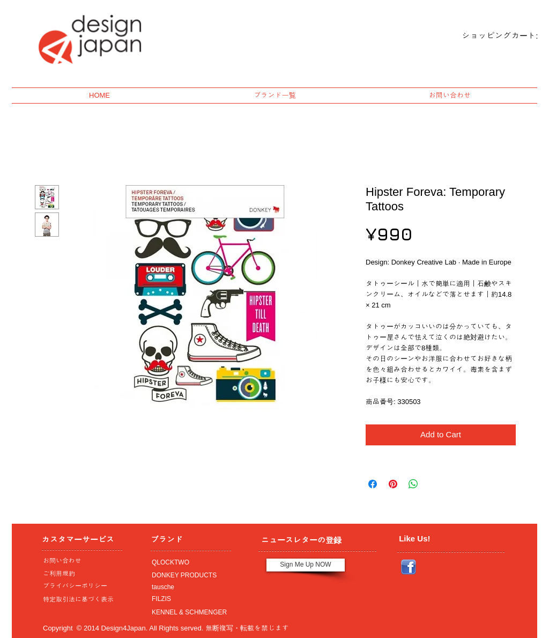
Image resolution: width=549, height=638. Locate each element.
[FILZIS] (188, 599)
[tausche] (188, 587)
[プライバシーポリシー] (79, 586)
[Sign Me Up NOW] (305, 565)
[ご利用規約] (81, 574)
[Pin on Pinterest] (393, 484)
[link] (491, 36)
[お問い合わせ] (79, 561)
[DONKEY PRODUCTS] (188, 576)
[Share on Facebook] (372, 484)
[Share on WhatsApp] (413, 484)
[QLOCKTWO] (188, 563)
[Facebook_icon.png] (408, 567)
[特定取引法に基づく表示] (79, 600)
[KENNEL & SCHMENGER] (188, 613)
